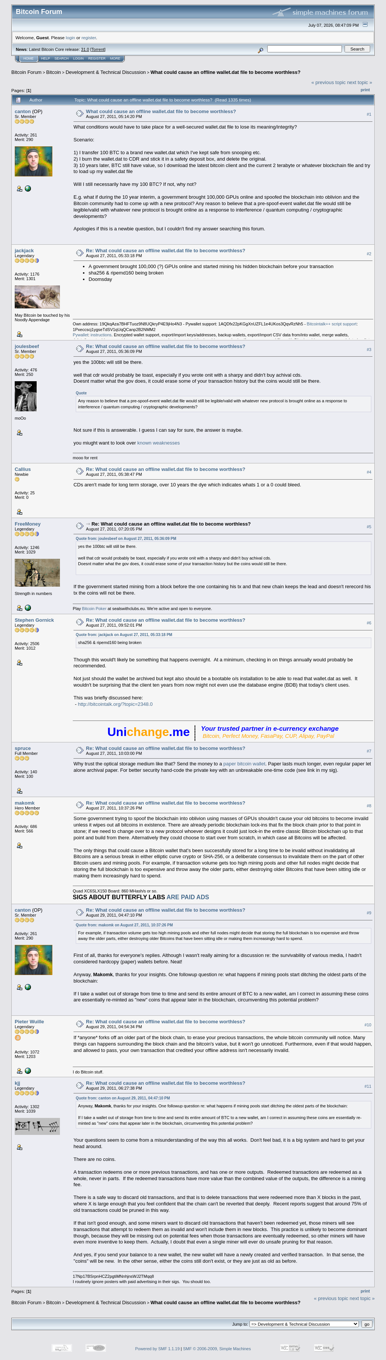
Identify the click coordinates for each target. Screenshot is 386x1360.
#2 (369, 253)
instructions (101, 335)
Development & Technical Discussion (106, 72)
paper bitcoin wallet (244, 764)
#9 (369, 913)
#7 (369, 751)
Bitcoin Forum (26, 72)
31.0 (85, 49)
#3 (369, 349)
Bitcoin (53, 72)
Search (62, 58)
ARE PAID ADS (188, 897)
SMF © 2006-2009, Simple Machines (217, 1348)
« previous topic (328, 82)
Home (28, 58)
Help (45, 58)
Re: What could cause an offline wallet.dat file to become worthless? (165, 250)
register (88, 37)
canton (23, 111)
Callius (23, 469)
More (115, 58)
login (70, 37)
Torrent (98, 49)
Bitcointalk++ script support (332, 324)
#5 (369, 526)
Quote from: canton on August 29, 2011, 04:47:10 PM (123, 1098)
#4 (369, 472)
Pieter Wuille (29, 1021)
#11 (368, 1086)
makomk (25, 803)
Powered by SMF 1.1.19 (157, 1348)
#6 (369, 623)
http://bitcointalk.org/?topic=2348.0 (115, 704)
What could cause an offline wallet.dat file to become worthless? (225, 72)
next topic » (359, 82)
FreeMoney (28, 524)
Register (97, 58)
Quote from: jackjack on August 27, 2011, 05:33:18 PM (124, 635)
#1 (369, 114)
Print (365, 89)
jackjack (24, 250)
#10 (368, 1025)
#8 (369, 805)
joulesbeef (27, 346)
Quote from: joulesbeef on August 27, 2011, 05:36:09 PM (126, 539)
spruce (23, 748)
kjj (17, 1083)
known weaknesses (158, 443)
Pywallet (80, 335)
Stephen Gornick (34, 620)
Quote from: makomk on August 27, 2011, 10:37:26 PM (124, 925)
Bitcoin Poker (94, 608)
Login (78, 58)
